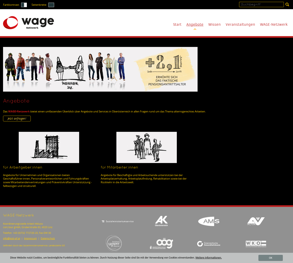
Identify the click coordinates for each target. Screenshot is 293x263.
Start (177, 25)
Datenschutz (48, 238)
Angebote (194, 25)
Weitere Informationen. (208, 258)
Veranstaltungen (240, 25)
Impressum (30, 238)
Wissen (214, 25)
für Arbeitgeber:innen (22, 167)
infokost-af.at (11, 238)
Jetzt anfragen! (17, 118)
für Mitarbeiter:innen (119, 167)
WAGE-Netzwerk (274, 25)
